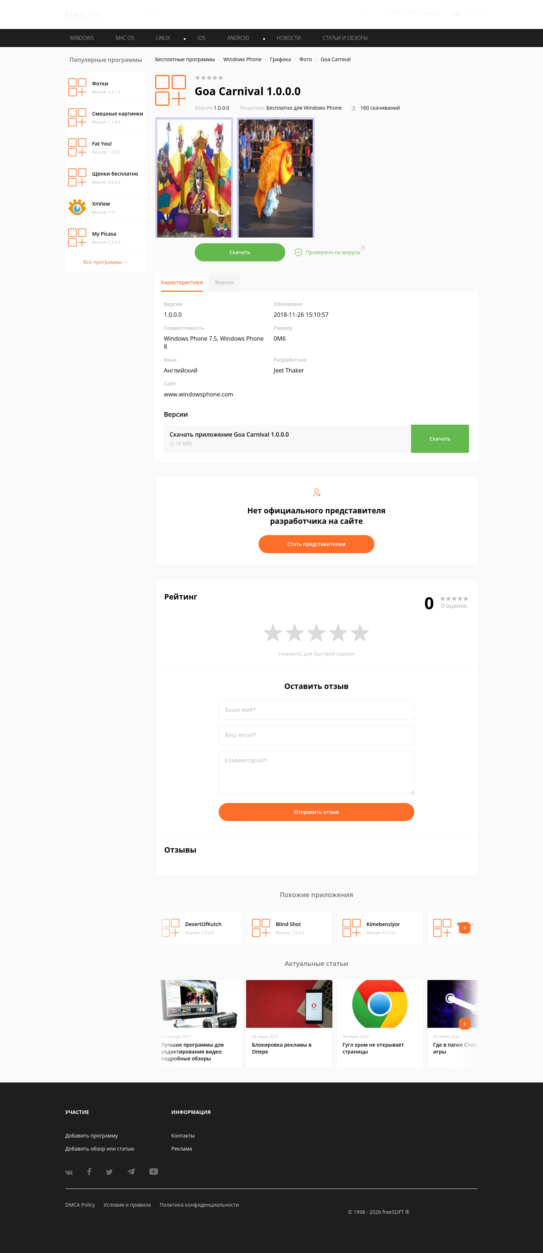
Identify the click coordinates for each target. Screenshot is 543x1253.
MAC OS (125, 37)
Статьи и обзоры (345, 37)
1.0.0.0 (212, 107)
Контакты (183, 1135)
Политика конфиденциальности (199, 1204)
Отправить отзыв (316, 811)
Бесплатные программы (185, 59)
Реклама (181, 1148)
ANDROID (238, 37)
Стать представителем (316, 544)
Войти (395, 13)
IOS (202, 37)
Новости (289, 37)
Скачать (239, 252)
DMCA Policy (80, 1204)
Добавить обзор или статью (99, 1148)
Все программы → (105, 261)
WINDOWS (82, 37)
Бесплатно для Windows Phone (304, 107)
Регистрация (423, 13)
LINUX (163, 37)
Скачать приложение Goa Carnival (229, 434)
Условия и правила (127, 1204)
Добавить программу (91, 1135)
